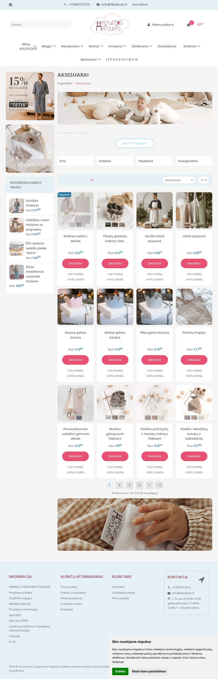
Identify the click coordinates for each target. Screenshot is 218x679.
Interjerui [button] (115, 46)
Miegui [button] (47, 46)
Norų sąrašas (120, 598)
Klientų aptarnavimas (82, 576)
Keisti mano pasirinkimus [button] (149, 671)
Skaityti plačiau (134, 143)
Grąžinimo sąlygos (20, 598)
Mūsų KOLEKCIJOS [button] (28, 46)
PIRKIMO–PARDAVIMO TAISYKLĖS (30, 587)
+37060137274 (76, 4)
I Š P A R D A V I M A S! (122, 59)
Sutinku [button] (120, 671)
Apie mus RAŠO (19, 621)
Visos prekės (69, 587)
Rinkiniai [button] (190, 46)
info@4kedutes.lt (112, 4)
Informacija (20, 576)
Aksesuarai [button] (88, 59)
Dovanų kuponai (71, 598)
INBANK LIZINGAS (20, 604)
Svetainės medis (71, 604)
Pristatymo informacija (23, 609)
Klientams (122, 576)
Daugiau (75, 263)
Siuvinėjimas (167, 46)
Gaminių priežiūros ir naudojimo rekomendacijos (29, 628)
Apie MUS (15, 615)
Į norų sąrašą (75, 279)
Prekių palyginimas (77, 180)
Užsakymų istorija (123, 592)
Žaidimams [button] (140, 46)
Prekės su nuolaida (73, 592)
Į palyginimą (75, 274)
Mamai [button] (94, 46)
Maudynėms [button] (70, 46)
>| (159, 485)
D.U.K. (12, 642)
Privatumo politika (20, 592)
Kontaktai (140, 4)
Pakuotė (14, 636)
